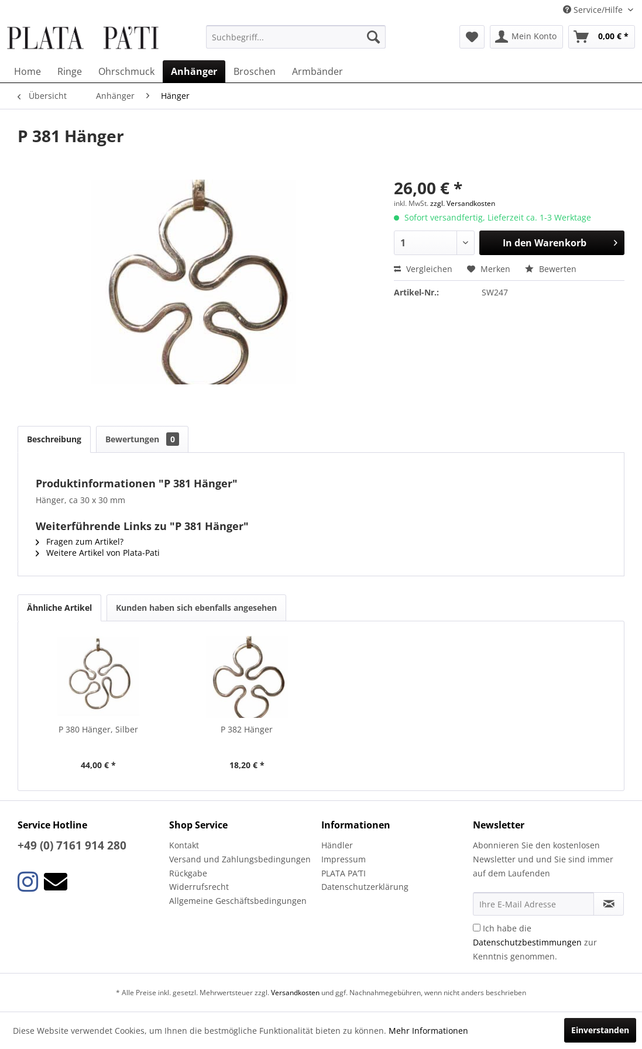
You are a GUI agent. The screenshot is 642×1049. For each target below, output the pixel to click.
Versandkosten (295, 993)
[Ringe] (69, 71)
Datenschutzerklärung (364, 886)
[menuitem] (296, 37)
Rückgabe (188, 873)
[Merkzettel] (472, 37)
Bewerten (550, 268)
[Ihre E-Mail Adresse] (533, 904)
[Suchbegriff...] (296, 37)
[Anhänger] (194, 71)
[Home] (27, 71)
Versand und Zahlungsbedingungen (240, 859)
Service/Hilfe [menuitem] (594, 9)
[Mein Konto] (526, 37)
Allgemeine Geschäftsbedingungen (238, 900)
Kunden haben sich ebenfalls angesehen (196, 607)
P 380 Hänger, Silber (98, 729)
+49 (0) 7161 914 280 (72, 845)
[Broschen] (254, 71)
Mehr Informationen (428, 1030)
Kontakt (184, 845)
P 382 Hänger (247, 729)
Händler (337, 845)
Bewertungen (142, 439)
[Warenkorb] (601, 37)
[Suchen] (373, 37)
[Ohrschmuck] (126, 71)
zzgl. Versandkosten (462, 203)
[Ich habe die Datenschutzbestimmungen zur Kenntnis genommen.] (476, 927)
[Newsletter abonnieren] (608, 904)
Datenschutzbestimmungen (527, 942)
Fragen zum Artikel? (79, 541)
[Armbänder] (317, 71)
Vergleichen (423, 268)
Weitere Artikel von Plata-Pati (98, 552)
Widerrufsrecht (199, 886)
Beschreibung (54, 439)
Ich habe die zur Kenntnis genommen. (535, 942)
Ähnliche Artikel (59, 607)
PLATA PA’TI (343, 873)
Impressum (343, 859)
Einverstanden (600, 1030)
